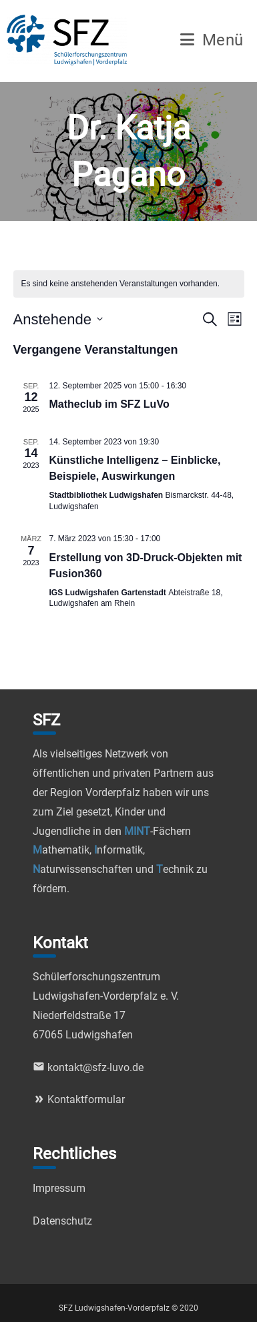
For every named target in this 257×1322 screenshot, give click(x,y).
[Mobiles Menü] (212, 42)
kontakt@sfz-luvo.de (88, 1067)
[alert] (128, 284)
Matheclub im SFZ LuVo (109, 404)
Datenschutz (62, 1221)
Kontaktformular (79, 1099)
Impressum (59, 1188)
